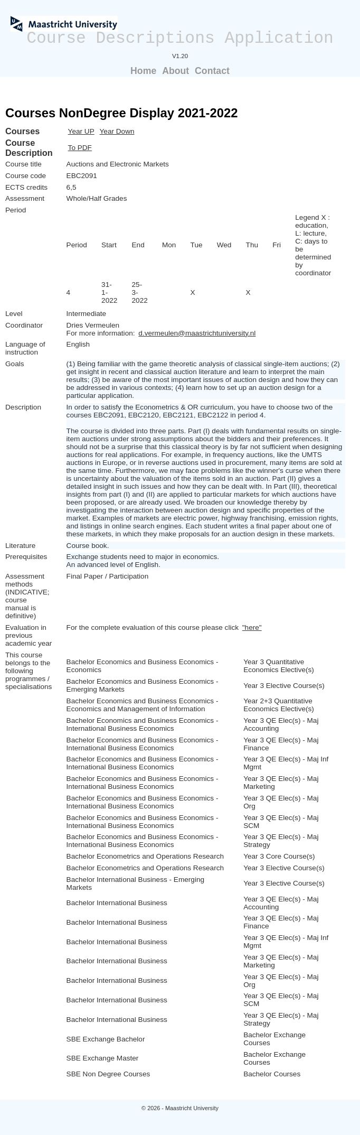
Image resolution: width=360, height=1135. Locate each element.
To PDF (80, 148)
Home (143, 71)
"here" (252, 627)
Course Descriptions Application (180, 38)
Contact (212, 71)
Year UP (81, 131)
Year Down (117, 131)
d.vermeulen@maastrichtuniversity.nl (196, 333)
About (175, 71)
